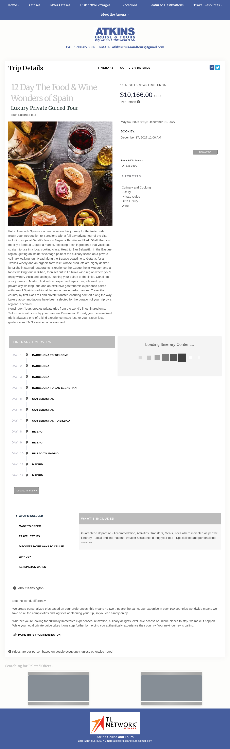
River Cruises (60, 5)
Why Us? (25, 556)
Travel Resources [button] (206, 5)
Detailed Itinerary (26, 490)
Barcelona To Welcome (50, 355)
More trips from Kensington (36, 634)
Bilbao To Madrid (45, 453)
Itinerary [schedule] (105, 67)
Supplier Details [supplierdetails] (135, 67)
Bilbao (37, 431)
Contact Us (205, 152)
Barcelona (40, 366)
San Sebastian (43, 398)
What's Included (31, 515)
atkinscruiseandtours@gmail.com (132, 740)
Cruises (34, 5)
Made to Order (30, 526)
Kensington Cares (32, 566)
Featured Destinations (166, 5)
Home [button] (12, 5)
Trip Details (25, 68)
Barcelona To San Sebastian (54, 387)
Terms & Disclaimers (132, 160)
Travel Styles (29, 536)
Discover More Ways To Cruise (41, 546)
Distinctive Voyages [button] (95, 5)
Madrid (37, 464)
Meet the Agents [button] (114, 14)
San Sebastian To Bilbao (51, 420)
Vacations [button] (130, 5)
